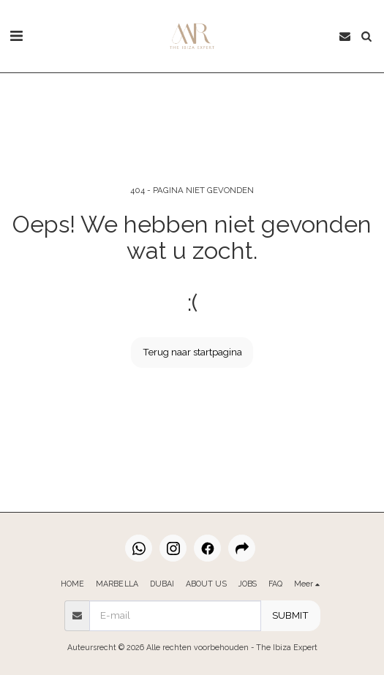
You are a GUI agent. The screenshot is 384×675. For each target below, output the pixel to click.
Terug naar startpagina (192, 352)
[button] (16, 36)
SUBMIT (290, 615)
